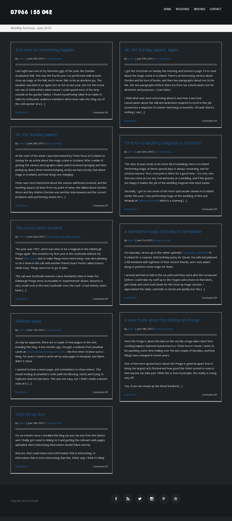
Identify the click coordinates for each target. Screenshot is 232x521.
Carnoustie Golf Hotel (195, 252)
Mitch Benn (30, 258)
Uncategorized (54, 58)
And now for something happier (44, 49)
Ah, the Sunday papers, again (151, 49)
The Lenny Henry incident (38, 227)
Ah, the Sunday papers (36, 134)
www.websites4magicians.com (45, 351)
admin (21, 58)
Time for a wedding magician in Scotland (162, 143)
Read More (20, 112)
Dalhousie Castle (148, 200)
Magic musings (54, 143)
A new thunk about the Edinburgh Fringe (161, 320)
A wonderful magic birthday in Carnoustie (163, 231)
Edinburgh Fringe (56, 236)
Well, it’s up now (30, 414)
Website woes (28, 321)
